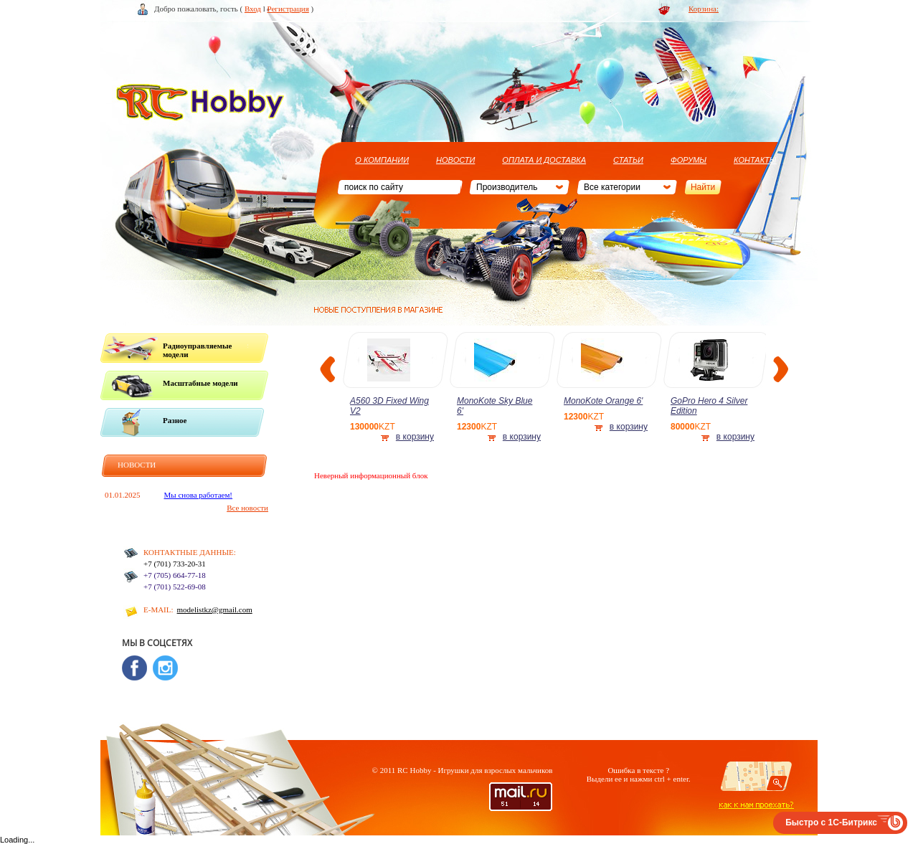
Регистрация (288, 8)
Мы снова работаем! (198, 494)
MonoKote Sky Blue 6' (494, 406)
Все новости (247, 507)
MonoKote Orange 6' (603, 401)
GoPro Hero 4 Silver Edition (709, 406)
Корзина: (703, 8)
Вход (253, 8)
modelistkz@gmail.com (214, 609)
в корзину (415, 437)
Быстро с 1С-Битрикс (831, 822)
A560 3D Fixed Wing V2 (389, 406)
